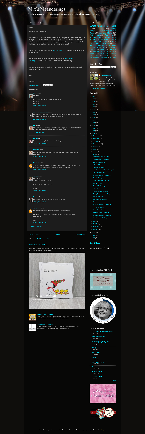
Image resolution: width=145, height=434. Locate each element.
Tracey (94, 357)
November (96, 138)
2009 (93, 238)
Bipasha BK (93, 53)
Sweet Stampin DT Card (103, 26)
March (95, 224)
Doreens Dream (97, 371)
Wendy (94, 347)
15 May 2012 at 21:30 (40, 156)
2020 (93, 112)
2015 (93, 125)
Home (57, 235)
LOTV (99, 28)
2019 (93, 115)
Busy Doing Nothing (99, 162)
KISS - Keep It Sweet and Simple (102, 331)
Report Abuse (95, 243)
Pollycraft (102, 49)
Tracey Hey (106, 43)
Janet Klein (101, 45)
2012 (93, 133)
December (96, 136)
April (94, 221)
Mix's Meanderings (46, 9)
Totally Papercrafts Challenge (102, 175)
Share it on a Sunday (99, 210)
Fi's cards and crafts (98, 336)
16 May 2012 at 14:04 (40, 202)
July (94, 149)
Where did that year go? (100, 199)
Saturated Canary (100, 41)
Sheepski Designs (104, 53)
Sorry (94, 202)
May (94, 154)
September (96, 144)
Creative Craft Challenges (45, 324)
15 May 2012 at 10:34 (40, 119)
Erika (35, 197)
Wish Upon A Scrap (98, 362)
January (96, 229)
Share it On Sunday (99, 186)
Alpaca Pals (110, 51)
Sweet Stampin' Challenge (38, 245)
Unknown (36, 163)
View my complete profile (97, 88)
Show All (114, 380)
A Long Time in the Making (101, 180)
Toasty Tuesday (98, 183)
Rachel (35, 138)
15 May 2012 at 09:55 (40, 106)
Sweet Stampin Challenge (101, 212)
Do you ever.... (97, 164)
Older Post (80, 235)
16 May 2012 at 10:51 (40, 190)
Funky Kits (109, 35)
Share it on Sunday (99, 167)
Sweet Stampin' (57, 50)
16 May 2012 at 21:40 (40, 223)
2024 (93, 101)
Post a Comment (36, 226)
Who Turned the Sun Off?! (101, 156)
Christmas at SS (104, 57)
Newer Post (34, 235)
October (96, 141)
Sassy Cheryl (112, 45)
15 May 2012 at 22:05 (40, 170)
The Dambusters (98, 196)
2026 (93, 96)
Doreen (35, 93)
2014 (93, 128)
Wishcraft (36, 149)
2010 (93, 235)
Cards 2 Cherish (97, 376)
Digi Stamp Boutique (108, 39)
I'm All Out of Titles (98, 207)
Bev (93, 367)
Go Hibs (95, 188)
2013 (93, 131)
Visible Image (95, 35)
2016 (93, 123)
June (95, 152)
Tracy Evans (112, 49)
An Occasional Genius (40, 112)
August (95, 146)
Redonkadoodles (94, 57)
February (96, 226)
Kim (34, 125)
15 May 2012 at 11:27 (40, 132)
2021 (93, 109)
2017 (93, 120)
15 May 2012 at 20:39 (40, 143)
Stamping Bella (95, 37)
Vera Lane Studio (105, 33)
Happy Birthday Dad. (99, 172)
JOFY (111, 57)
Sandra (35, 176)
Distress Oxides (108, 55)
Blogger (103, 430)
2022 (93, 107)
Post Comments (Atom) (44, 239)
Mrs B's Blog (96, 352)
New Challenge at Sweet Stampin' (103, 170)
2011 (93, 232)
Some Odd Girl (98, 51)
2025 (93, 99)
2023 (93, 104)
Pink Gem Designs (98, 47)
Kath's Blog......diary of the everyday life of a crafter (100, 342)
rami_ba (90, 430)
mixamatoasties (106, 75)
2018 (93, 117)
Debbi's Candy (97, 178)
